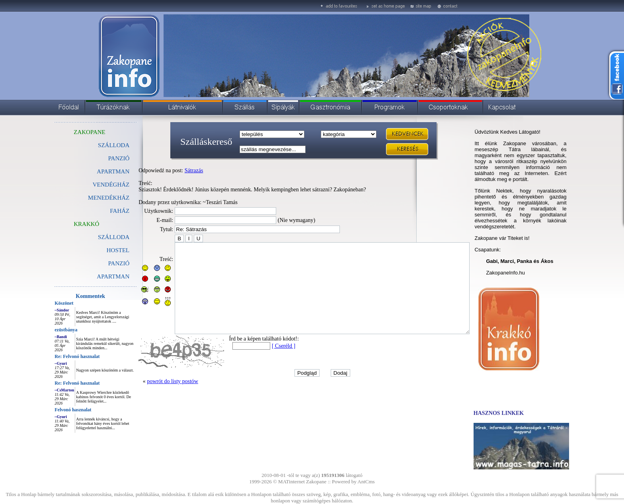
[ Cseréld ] (265, 364)
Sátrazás (176, 170)
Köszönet (46, 303)
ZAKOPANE (71, 132)
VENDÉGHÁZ (93, 184)
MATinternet (291, 482)
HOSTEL (100, 250)
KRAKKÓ (68, 224)
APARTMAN (95, 171)
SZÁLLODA (95, 145)
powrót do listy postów (154, 399)
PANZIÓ (101, 158)
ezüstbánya (48, 330)
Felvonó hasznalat (55, 410)
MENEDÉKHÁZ (90, 198)
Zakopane (316, 482)
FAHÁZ (101, 211)
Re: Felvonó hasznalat (59, 356)
